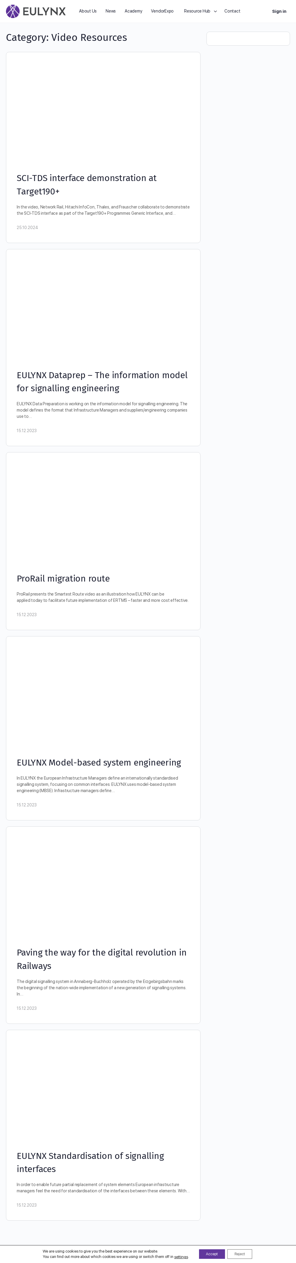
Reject (242, 1253)
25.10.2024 (27, 227)
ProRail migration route (63, 578)
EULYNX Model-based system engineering (99, 762)
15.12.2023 (27, 430)
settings (175, 1256)
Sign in (279, 11)
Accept (209, 1253)
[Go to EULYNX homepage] (36, 11)
